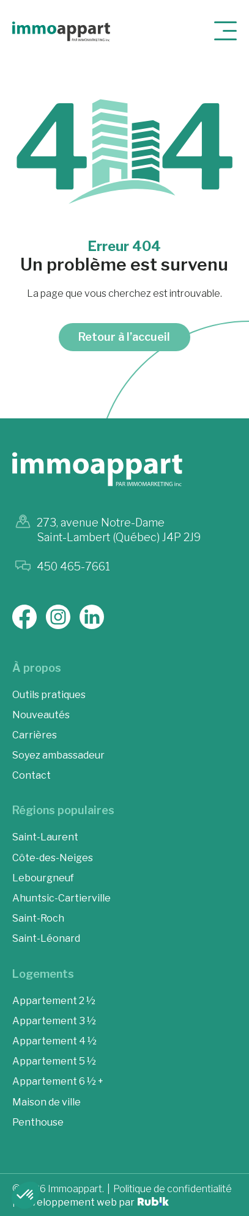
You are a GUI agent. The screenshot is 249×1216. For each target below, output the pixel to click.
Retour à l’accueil (124, 336)
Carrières (34, 735)
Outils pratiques (49, 695)
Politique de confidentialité (172, 1189)
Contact (31, 775)
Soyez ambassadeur (58, 755)
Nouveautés (41, 715)
